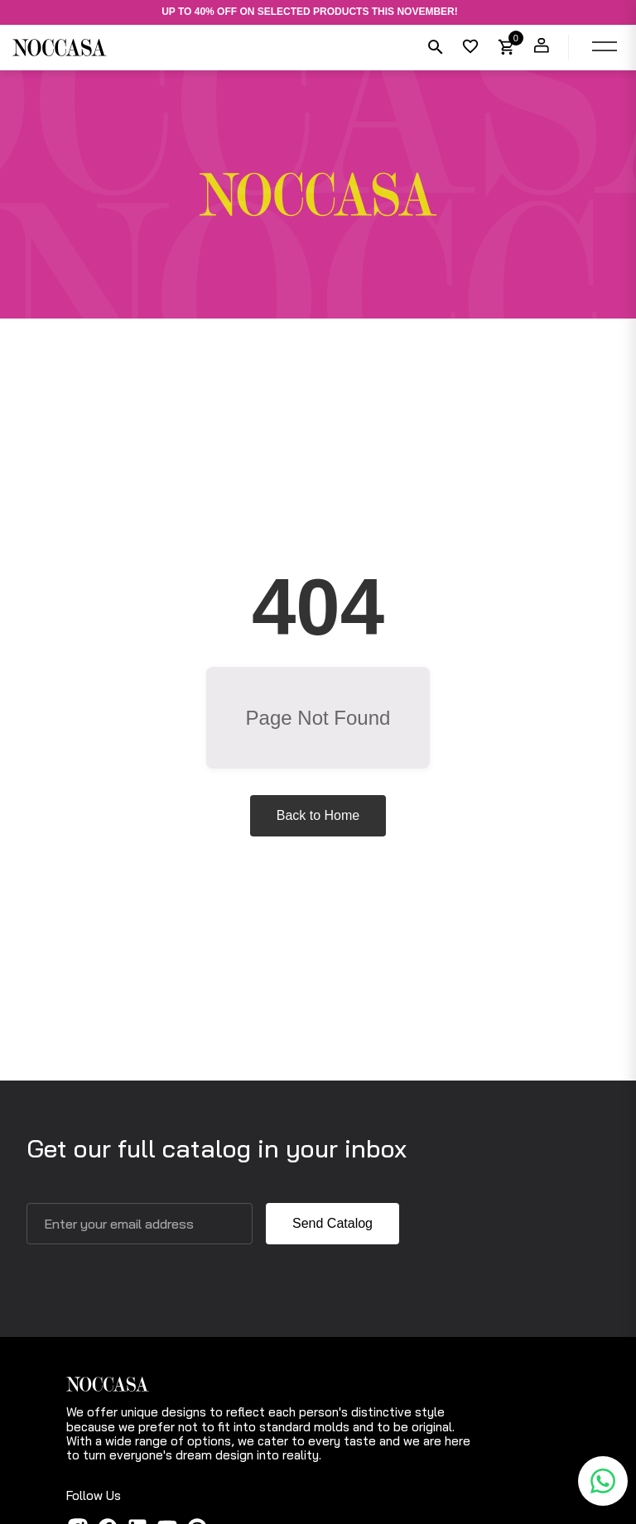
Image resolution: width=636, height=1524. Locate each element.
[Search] (434, 47)
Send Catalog (332, 1223)
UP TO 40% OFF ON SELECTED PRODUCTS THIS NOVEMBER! (309, 12)
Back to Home (318, 815)
